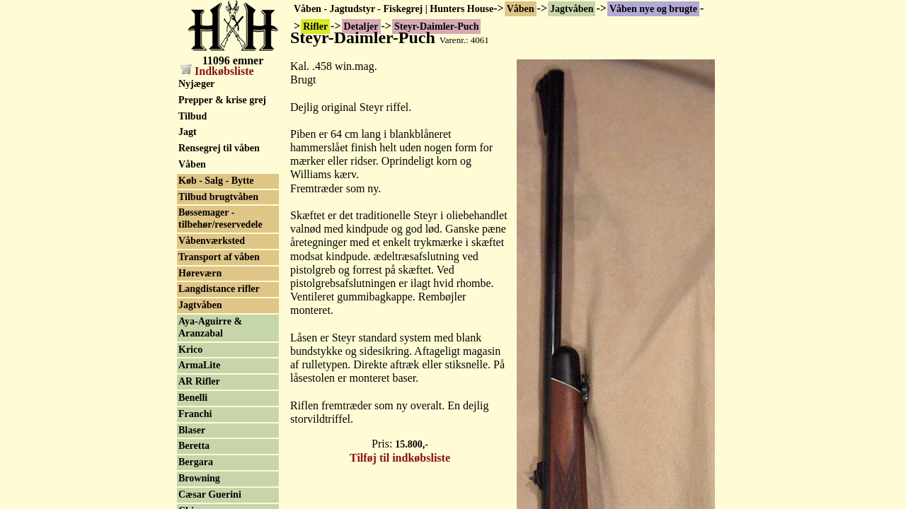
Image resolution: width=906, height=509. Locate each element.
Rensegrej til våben (219, 148)
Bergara (195, 462)
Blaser (191, 430)
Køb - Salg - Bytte (216, 180)
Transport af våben (219, 257)
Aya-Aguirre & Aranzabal (210, 327)
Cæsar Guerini (209, 494)
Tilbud (192, 116)
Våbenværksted (211, 240)
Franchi (195, 414)
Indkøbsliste (217, 71)
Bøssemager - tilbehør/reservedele (220, 218)
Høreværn (200, 273)
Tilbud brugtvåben (218, 197)
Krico (190, 349)
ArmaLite (199, 365)
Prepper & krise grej (222, 100)
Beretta (194, 445)
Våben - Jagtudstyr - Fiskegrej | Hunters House (393, 9)
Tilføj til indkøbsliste (400, 458)
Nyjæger (196, 83)
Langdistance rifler (219, 288)
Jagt (187, 132)
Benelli (192, 397)
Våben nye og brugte (653, 9)
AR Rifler (199, 381)
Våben (520, 9)
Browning (199, 478)
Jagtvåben (571, 9)
